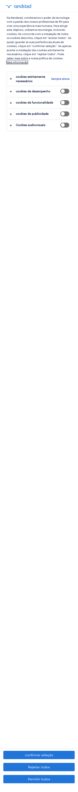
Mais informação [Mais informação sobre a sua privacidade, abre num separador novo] (17, 62)
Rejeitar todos (39, 767)
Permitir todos (39, 779)
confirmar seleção (39, 755)
